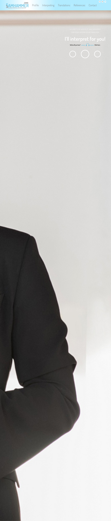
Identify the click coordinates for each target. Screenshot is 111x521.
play (73, 54)
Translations (64, 5)
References (79, 5)
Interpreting (48, 5)
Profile (35, 5)
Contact (93, 5)
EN (105, 1)
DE (102, 1)
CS (99, 1)
